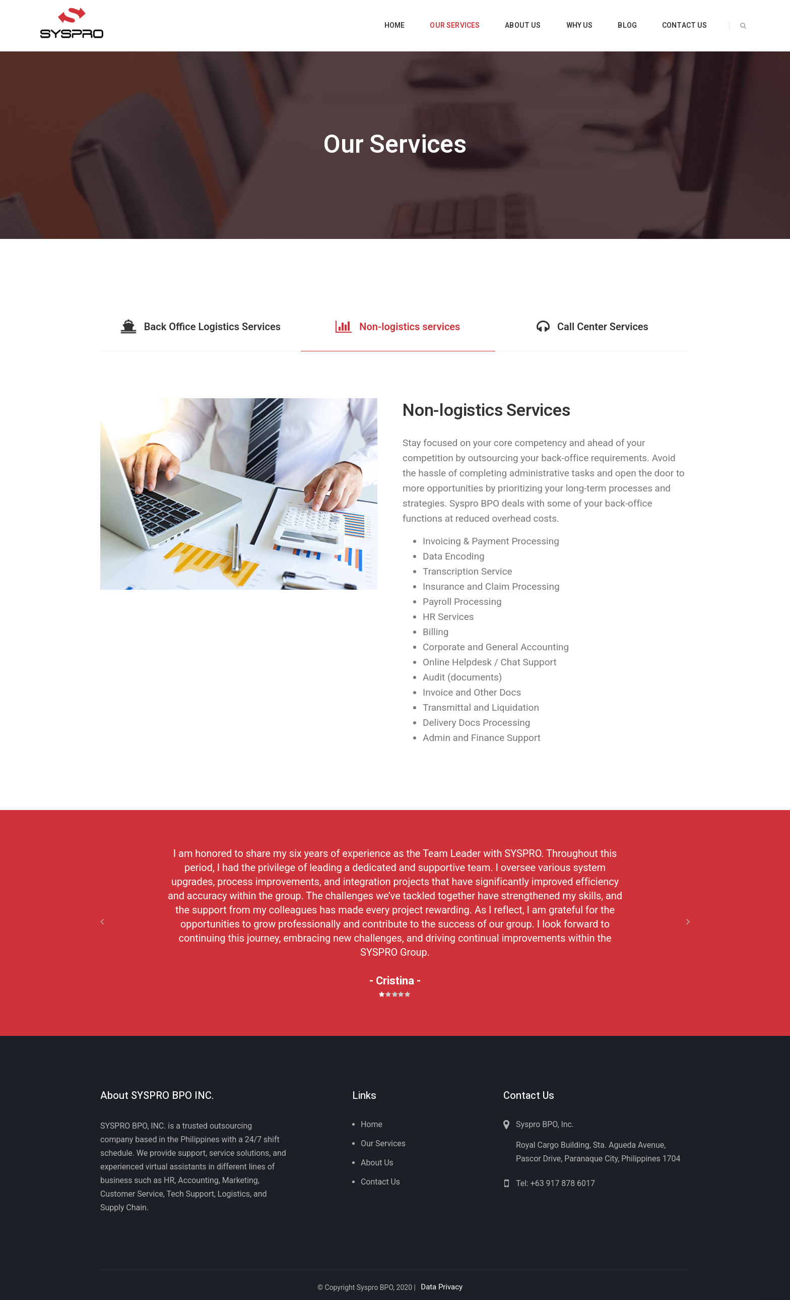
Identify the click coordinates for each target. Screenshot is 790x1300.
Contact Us (380, 1182)
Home (371, 1124)
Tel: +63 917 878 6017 (555, 1183)
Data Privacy (442, 1286)
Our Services (383, 1143)
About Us (377, 1162)
